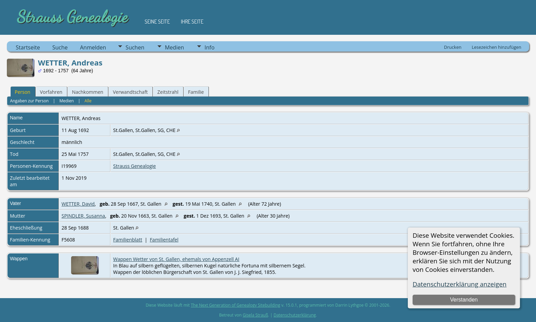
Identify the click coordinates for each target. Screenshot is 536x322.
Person (22, 92)
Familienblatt (127, 239)
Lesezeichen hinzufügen (496, 47)
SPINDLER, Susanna (83, 216)
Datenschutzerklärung (294, 315)
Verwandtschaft (130, 92)
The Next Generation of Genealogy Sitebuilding (235, 305)
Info (209, 47)
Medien (174, 47)
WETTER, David (78, 204)
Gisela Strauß (255, 315)
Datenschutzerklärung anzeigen (460, 284)
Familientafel (164, 239)
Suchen (134, 47)
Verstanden (464, 300)
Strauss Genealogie (134, 166)
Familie (196, 92)
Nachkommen (87, 92)
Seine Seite (157, 21)
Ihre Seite (192, 21)
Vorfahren (51, 92)
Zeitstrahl (167, 92)
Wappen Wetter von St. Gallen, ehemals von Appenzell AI (176, 259)
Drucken (452, 47)
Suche (60, 47)
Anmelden (93, 47)
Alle (87, 101)
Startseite (28, 47)
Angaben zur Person (29, 101)
